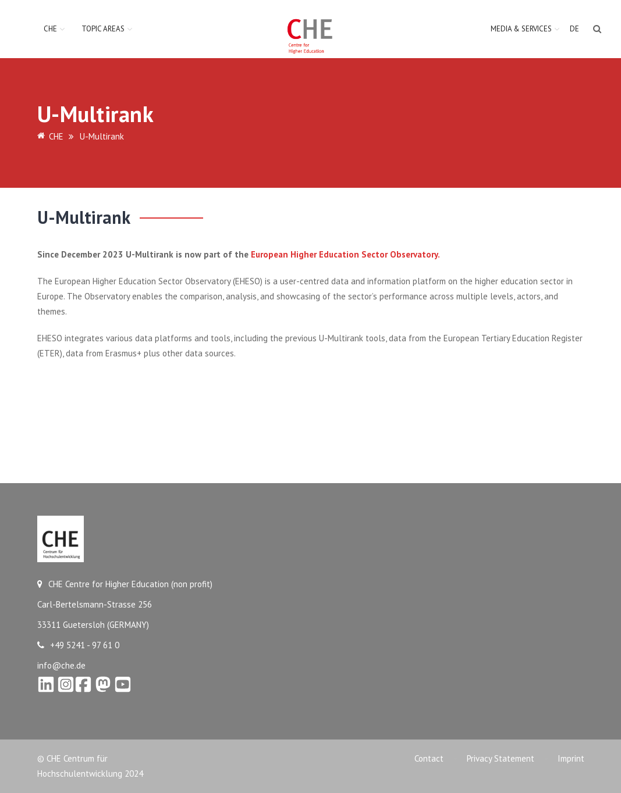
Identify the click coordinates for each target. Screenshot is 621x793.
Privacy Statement (500, 758)
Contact (428, 758)
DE (574, 29)
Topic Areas (103, 29)
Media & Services (521, 29)
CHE (50, 29)
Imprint (571, 758)
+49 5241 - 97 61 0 (78, 645)
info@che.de (61, 665)
